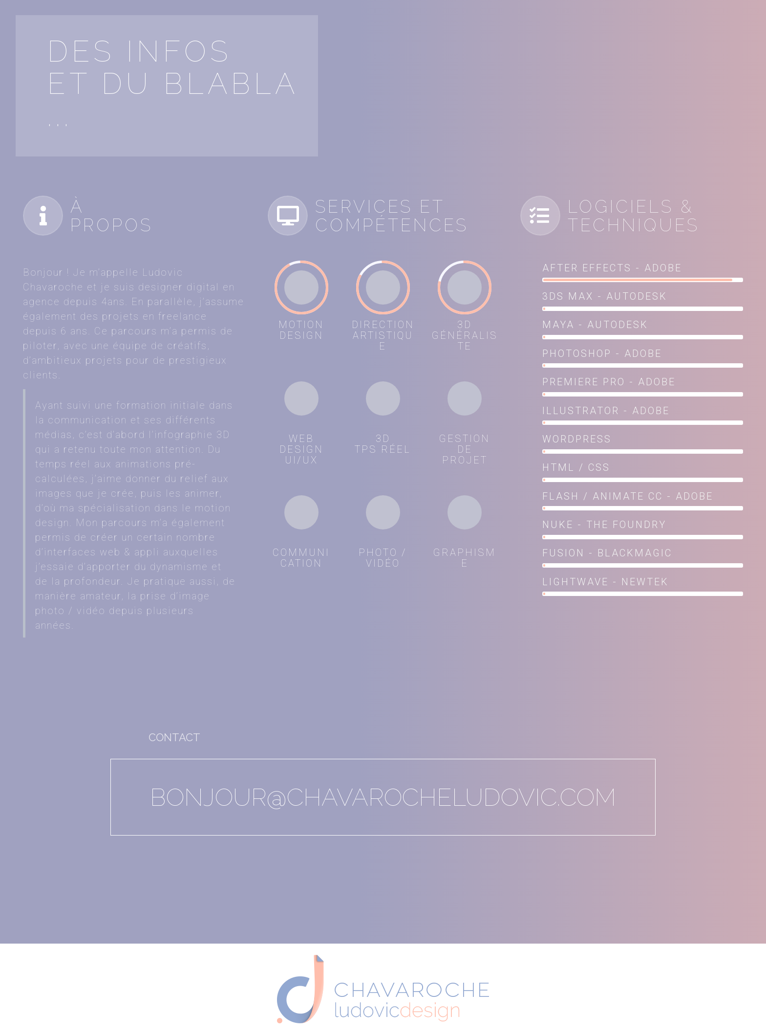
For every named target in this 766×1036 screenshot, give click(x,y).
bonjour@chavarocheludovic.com (383, 797)
